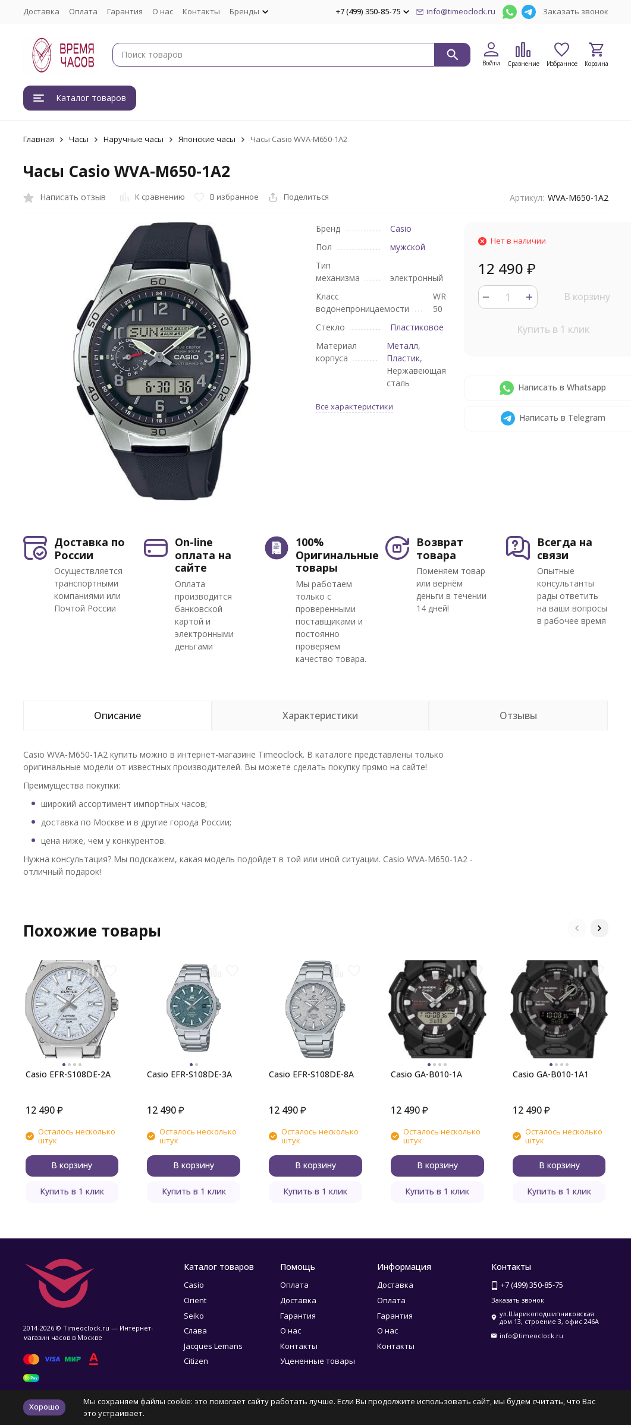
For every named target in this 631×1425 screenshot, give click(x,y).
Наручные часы (133, 139)
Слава (195, 1330)
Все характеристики (354, 406)
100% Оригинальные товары (337, 555)
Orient (195, 1300)
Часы (79, 139)
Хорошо (44, 1406)
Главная (38, 139)
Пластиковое (417, 327)
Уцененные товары (317, 1360)
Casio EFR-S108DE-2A (68, 1074)
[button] (577, 928)
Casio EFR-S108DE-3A (189, 1074)
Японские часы (207, 139)
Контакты (201, 11)
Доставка (41, 11)
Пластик (403, 358)
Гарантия (125, 11)
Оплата (83, 11)
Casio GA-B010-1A (426, 1074)
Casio (401, 228)
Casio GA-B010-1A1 (551, 1074)
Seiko (194, 1315)
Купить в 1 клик (553, 329)
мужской (407, 247)
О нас (162, 11)
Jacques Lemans (213, 1346)
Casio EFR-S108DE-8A (311, 1074)
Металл (402, 345)
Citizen (196, 1360)
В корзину (587, 296)
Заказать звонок (575, 11)
